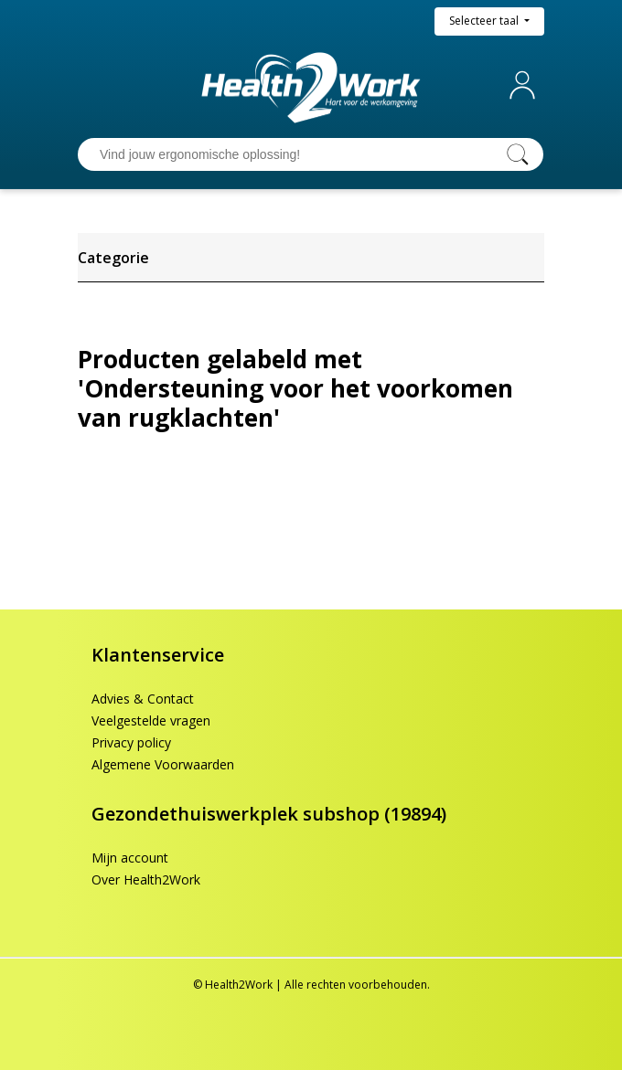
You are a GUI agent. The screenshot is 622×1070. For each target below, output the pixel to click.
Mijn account (526, 85)
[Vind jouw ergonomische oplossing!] (293, 154)
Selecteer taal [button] (485, 20)
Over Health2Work (145, 879)
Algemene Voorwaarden (162, 764)
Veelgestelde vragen (150, 720)
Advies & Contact (142, 698)
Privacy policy (131, 742)
